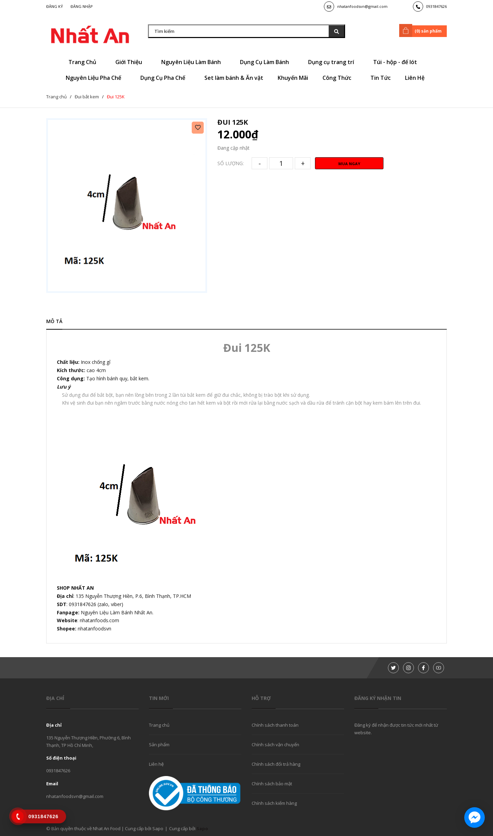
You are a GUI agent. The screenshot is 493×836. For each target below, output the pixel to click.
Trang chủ (159, 725)
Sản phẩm (159, 744)
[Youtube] (438, 667)
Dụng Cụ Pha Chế (165, 78)
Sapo (202, 828)
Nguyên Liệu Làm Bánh (193, 62)
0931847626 (436, 6)
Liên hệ (156, 764)
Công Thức (339, 78)
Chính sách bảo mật (272, 783)
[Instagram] (408, 667)
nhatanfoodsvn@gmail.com (362, 6)
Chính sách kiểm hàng (274, 803)
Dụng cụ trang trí (333, 62)
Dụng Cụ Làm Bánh (267, 62)
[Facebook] (423, 667)
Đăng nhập (82, 6)
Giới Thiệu (131, 62)
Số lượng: (230, 163)
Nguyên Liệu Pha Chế (96, 78)
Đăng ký (54, 6)
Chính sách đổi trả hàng (276, 764)
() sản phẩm (422, 30)
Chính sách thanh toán (275, 725)
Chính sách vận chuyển (275, 744)
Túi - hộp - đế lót (397, 62)
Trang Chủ (84, 62)
